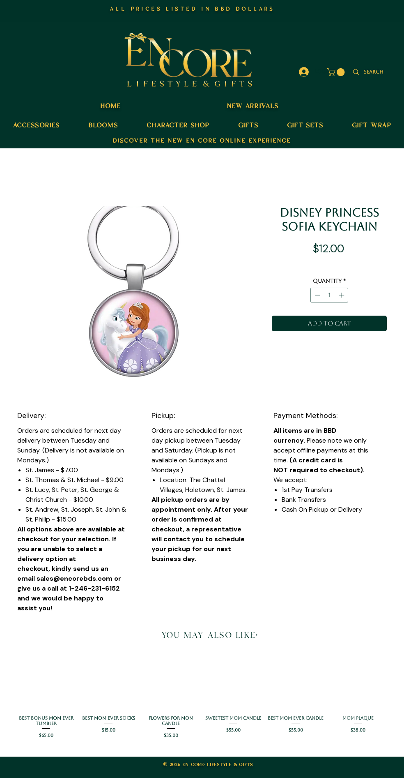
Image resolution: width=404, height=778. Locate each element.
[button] (337, 72)
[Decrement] (316, 295)
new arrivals (252, 105)
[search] (373, 72)
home (110, 105)
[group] (202, 697)
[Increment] (342, 295)
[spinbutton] (329, 295)
